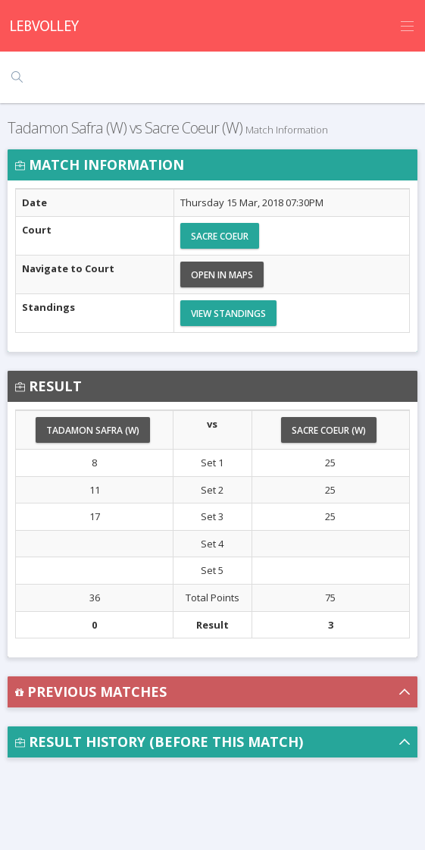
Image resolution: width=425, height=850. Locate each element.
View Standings (228, 313)
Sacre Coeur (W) (329, 430)
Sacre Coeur (219, 236)
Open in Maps (222, 274)
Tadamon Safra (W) (92, 430)
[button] (212, 691)
